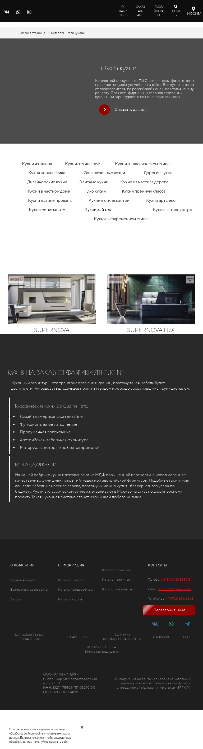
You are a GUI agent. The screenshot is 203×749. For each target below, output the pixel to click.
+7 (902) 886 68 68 (180, 598)
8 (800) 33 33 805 (176, 579)
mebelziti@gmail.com (174, 589)
